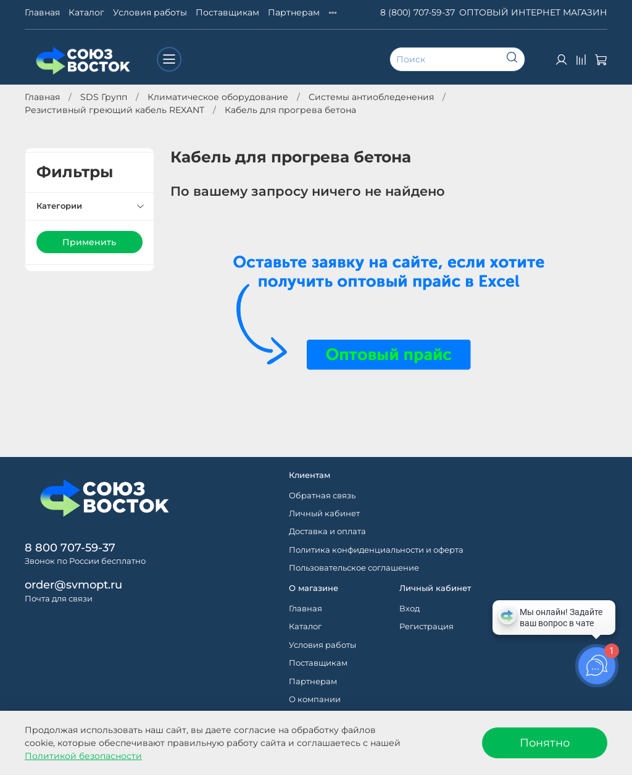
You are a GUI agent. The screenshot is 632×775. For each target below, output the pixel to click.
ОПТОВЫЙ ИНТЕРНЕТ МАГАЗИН (533, 12)
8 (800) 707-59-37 (417, 12)
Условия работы (150, 12)
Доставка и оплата (327, 531)
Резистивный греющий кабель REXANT (114, 109)
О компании (315, 699)
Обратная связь (322, 495)
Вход (409, 608)
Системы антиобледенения (371, 97)
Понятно (545, 742)
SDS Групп (103, 97)
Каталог (86, 12)
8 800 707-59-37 (70, 547)
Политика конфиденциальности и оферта (376, 550)
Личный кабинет (324, 513)
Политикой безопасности (83, 755)
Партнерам (294, 12)
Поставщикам (227, 12)
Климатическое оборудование (218, 97)
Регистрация (426, 626)
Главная (42, 12)
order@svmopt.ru (73, 584)
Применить (89, 242)
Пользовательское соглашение (354, 567)
